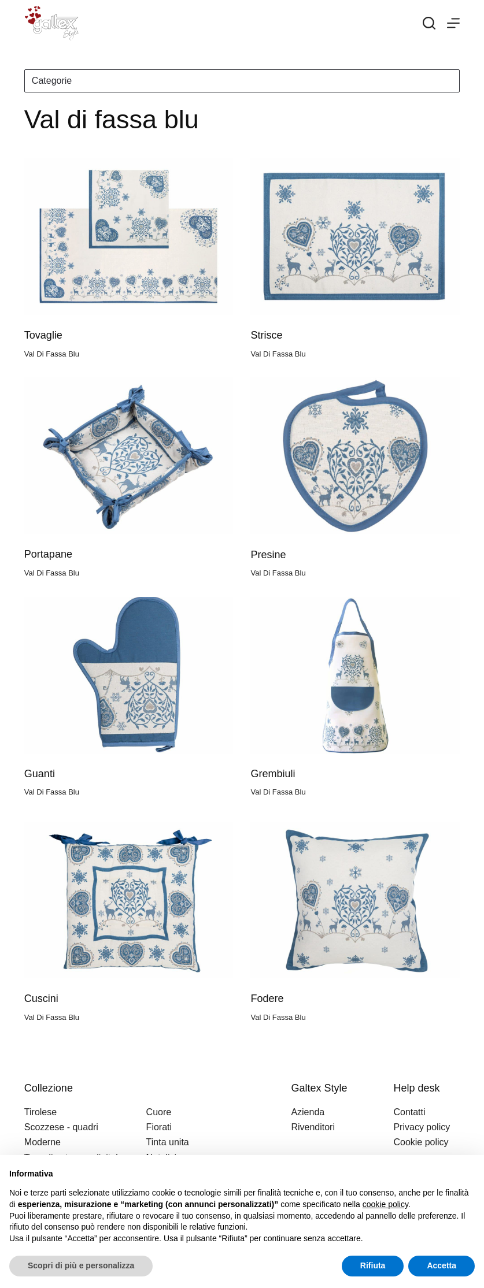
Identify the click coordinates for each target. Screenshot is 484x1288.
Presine (268, 555)
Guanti (39, 774)
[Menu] (453, 23)
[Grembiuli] (355, 675)
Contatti (409, 1112)
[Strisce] (355, 236)
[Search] (429, 23)
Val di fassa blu (51, 354)
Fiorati (159, 1127)
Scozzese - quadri (61, 1127)
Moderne (42, 1142)
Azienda (307, 1112)
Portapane (48, 554)
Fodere (266, 998)
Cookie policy (420, 1142)
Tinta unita (167, 1142)
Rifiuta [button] (373, 1265)
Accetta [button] (441, 1265)
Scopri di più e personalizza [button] (81, 1265)
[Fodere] (355, 900)
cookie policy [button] (385, 1204)
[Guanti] (129, 675)
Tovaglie (43, 335)
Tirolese (40, 1112)
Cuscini (41, 998)
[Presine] (355, 455)
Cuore (159, 1112)
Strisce (266, 335)
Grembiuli (272, 774)
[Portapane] (129, 455)
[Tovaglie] (129, 236)
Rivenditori (313, 1127)
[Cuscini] (129, 900)
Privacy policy (421, 1127)
